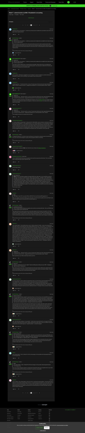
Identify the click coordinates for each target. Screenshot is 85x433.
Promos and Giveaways (50, 2)
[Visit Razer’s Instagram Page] (49, 413)
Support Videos (30, 420)
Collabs (18, 418)
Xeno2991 (14, 193)
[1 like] (16, 52)
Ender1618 (14, 223)
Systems (29, 8)
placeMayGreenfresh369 (16, 156)
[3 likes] (17, 150)
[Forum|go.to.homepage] (14, 2)
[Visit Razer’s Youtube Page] (49, 419)
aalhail (13, 352)
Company (39, 409)
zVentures (39, 416)
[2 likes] (17, 313)
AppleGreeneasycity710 (16, 108)
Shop (8, 409)
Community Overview (15, 8)
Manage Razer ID (30, 418)
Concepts (18, 415)
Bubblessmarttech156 (16, 165)
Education (8, 420)
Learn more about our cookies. (62, 425)
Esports (18, 416)
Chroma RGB (19, 413)
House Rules (39, 2)
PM (40, 100)
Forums (25, 2)
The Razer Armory (23, 8)
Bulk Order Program (10, 418)
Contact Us (40, 418)
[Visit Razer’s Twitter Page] (49, 417)
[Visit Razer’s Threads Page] (49, 415)
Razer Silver (61, 2)
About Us (39, 411)
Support (31, 2)
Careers (39, 413)
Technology (19, 411)
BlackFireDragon (15, 38)
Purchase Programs (10, 416)
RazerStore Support (31, 415)
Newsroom (40, 415)
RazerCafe (8, 413)
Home (9, 8)
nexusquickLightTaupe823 (17, 120)
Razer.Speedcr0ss (15, 58)
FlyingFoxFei (14, 28)
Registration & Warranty (32, 413)
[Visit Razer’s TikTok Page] (49, 420)
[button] (74, 2)
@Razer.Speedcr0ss (42, 148)
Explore (18, 409)
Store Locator (9, 415)
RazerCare (29, 416)
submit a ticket (41, 99)
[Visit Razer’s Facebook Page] (49, 412)
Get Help (29, 411)
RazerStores (9, 411)
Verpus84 (14, 379)
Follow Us (50, 409)
